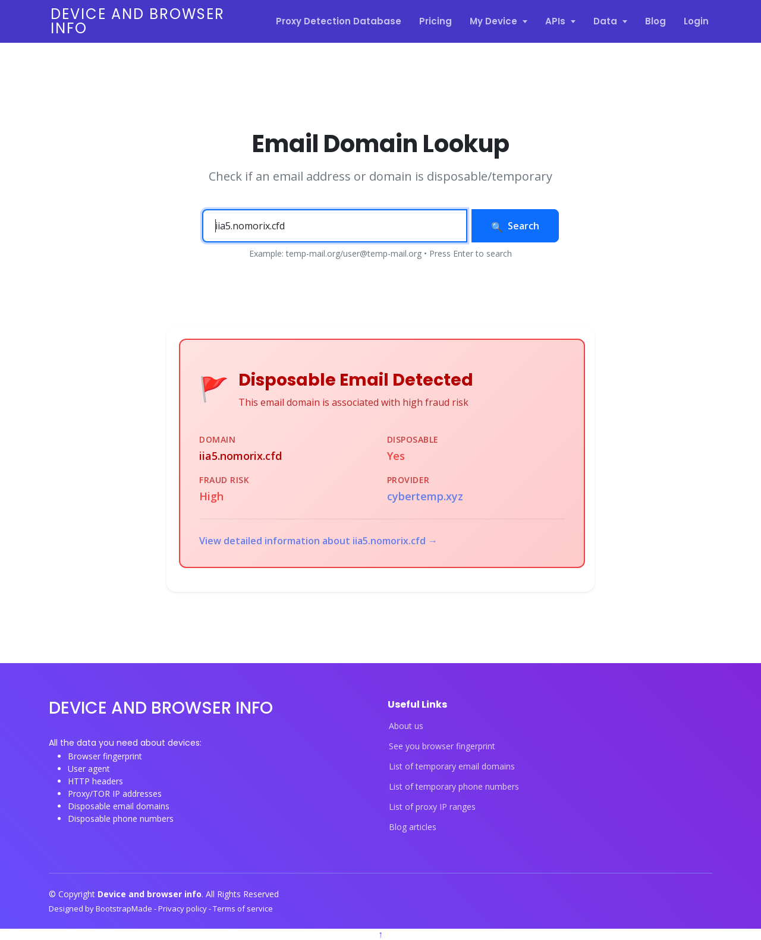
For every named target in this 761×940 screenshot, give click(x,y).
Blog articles (412, 827)
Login (696, 21)
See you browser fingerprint (442, 746)
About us (406, 726)
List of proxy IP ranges (432, 807)
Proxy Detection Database (338, 21)
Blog (655, 21)
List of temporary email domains (452, 766)
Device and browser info (138, 21)
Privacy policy (183, 908)
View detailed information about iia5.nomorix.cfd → (318, 540)
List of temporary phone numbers (454, 787)
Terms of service (243, 908)
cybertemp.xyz (425, 496)
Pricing (435, 21)
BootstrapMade (125, 908)
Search (515, 225)
